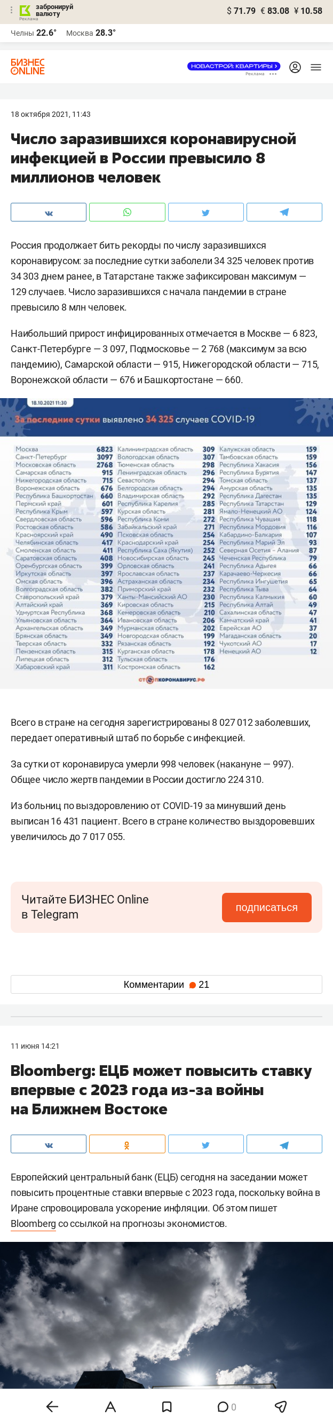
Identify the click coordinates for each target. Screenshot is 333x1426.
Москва (79, 33)
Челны (22, 33)
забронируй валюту (54, 10)
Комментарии (166, 984)
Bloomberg (33, 1223)
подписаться (267, 907)
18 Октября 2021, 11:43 (51, 114)
